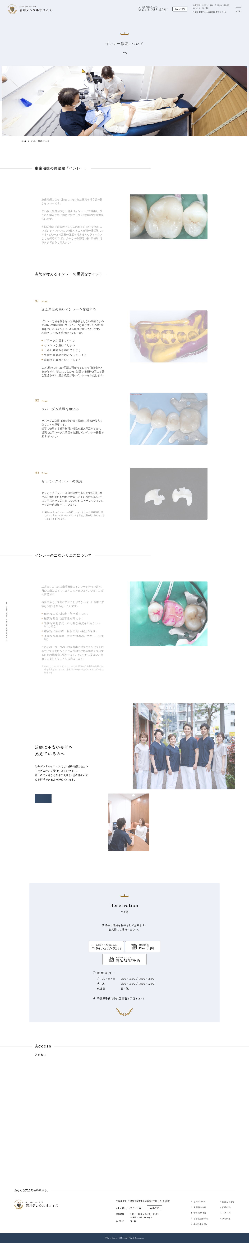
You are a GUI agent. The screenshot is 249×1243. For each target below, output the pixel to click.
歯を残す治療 (199, 1213)
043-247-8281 (132, 1208)
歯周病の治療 (199, 1207)
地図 (167, 1201)
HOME (23, 140)
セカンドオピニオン (62, 798)
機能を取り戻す (200, 1224)
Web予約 (155, 1208)
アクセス (226, 1213)
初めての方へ (199, 1201)
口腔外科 (226, 1207)
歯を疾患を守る (200, 1218)
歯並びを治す (228, 1201)
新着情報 (226, 1218)
